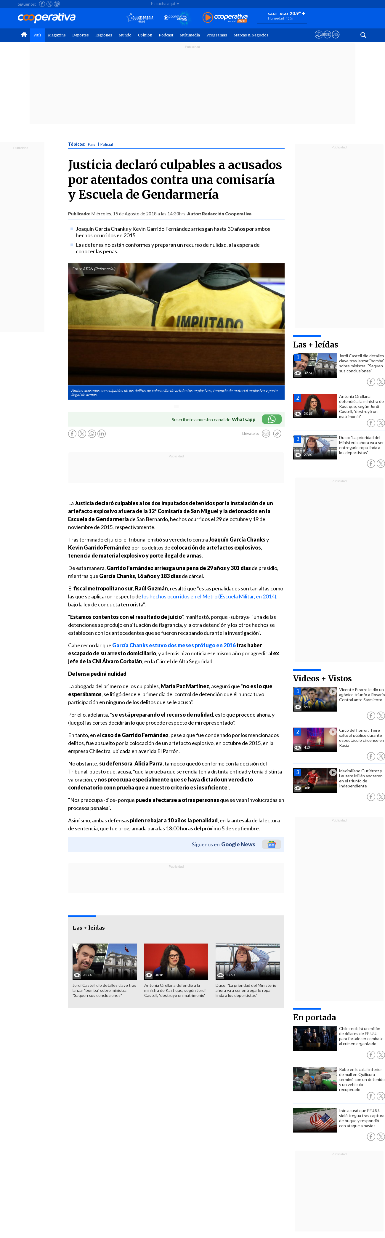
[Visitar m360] (327, 40)
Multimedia (190, 35)
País (37, 35)
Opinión (145, 35)
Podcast (166, 35)
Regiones (103, 35)
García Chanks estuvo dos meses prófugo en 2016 (174, 645)
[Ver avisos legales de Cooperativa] (319, 40)
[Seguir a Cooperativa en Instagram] (57, 4)
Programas (216, 35)
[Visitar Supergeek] (336, 40)
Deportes (80, 35)
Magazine (57, 35)
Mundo (125, 35)
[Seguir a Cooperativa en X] (49, 4)
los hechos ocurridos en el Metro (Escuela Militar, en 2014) (209, 596)
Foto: (77, 268)
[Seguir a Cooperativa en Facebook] (42, 4)
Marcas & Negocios (251, 35)
